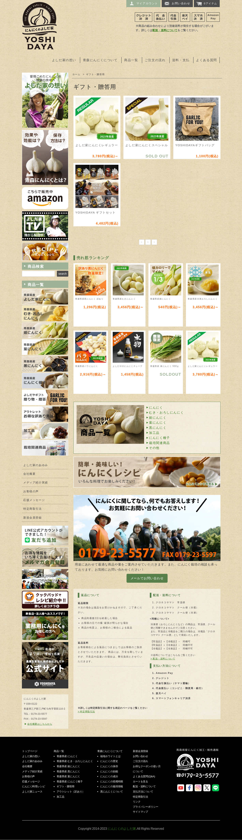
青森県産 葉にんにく (68, 776)
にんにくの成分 (109, 776)
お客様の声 (31, 491)
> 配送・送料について (163, 658)
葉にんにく (157, 422)
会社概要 (29, 473)
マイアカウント (143, 3)
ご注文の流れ (155, 60)
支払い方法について (167, 665)
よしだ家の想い (64, 60)
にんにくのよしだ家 (198, 766)
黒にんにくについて (111, 791)
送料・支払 (180, 60)
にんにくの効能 (109, 771)
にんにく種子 (159, 437)
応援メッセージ (34, 500)
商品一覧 (131, 60)
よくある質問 (206, 60)
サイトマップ (140, 811)
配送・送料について (164, 30)
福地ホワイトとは (110, 756)
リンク (137, 801)
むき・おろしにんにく (166, 412)
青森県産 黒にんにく (68, 771)
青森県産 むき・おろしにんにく (75, 761)
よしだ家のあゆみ (35, 465)
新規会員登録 (32, 517)
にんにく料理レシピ (33, 786)
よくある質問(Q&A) (144, 776)
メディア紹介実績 (35, 482)
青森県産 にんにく (67, 756)
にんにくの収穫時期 (111, 781)
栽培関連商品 (159, 443)
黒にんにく (157, 427)
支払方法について (143, 791)
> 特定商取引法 (86, 711)
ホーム (76, 74)
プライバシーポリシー (145, 806)
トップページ (29, 751)
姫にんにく (157, 417)
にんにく (156, 407)
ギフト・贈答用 (95, 74)
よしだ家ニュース (32, 791)
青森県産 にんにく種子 (70, 781)
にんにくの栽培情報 (111, 786)
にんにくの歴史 (109, 761)
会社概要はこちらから (39, 724)
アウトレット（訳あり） (70, 791)
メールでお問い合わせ (147, 578)
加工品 (154, 433)
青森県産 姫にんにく (68, 766)
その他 (154, 447)
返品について (90, 595)
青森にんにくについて (100, 60)
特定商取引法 (32, 508)
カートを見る (140, 781)
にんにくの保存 (109, 766)
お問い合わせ (177, 3)
